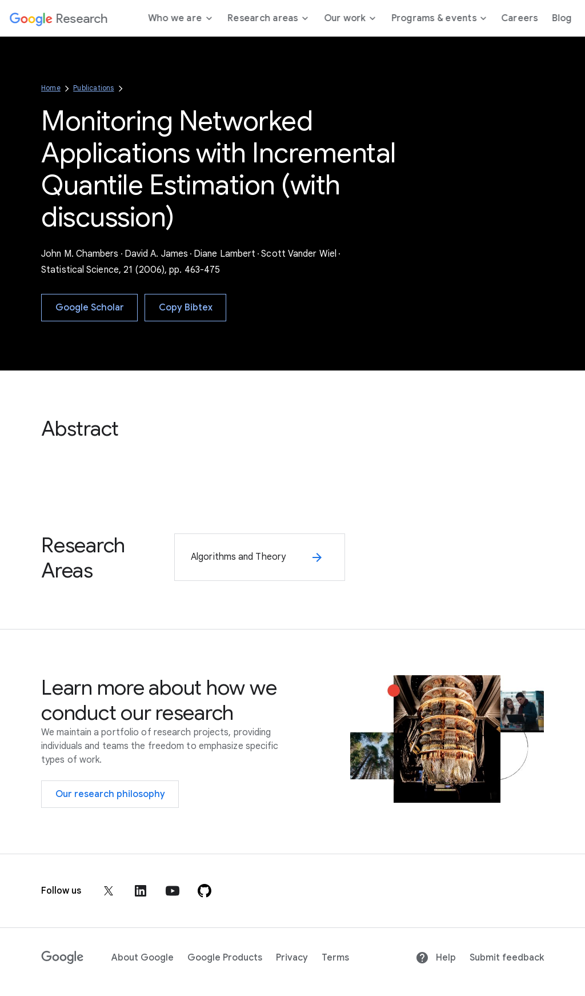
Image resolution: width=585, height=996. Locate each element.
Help (435, 958)
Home (51, 87)
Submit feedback (507, 957)
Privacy (292, 957)
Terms (335, 957)
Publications (93, 87)
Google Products (224, 957)
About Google (142, 957)
